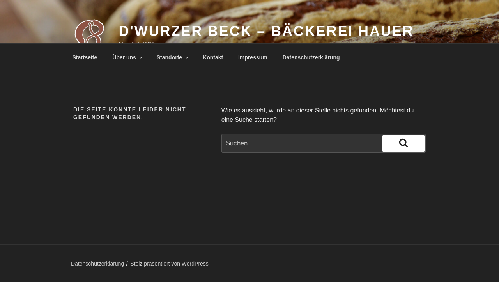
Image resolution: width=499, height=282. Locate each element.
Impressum (252, 57)
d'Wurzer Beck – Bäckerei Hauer (266, 31)
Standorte (173, 57)
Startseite (85, 57)
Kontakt (213, 57)
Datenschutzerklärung (311, 57)
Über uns (127, 57)
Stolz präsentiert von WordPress (169, 264)
